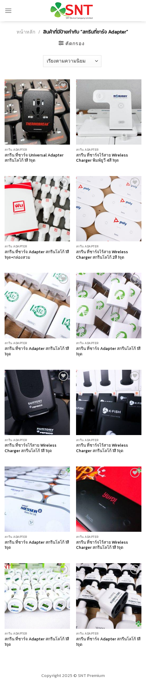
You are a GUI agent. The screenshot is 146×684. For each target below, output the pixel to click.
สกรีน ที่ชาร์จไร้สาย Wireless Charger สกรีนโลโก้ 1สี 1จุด (31, 448)
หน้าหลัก (25, 31)
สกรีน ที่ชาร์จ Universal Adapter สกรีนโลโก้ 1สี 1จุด (34, 158)
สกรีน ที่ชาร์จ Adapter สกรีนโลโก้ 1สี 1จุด (37, 351)
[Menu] (8, 10)
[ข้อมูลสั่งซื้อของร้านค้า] (72, 61)
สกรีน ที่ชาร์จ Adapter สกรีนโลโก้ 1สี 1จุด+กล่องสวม (37, 254)
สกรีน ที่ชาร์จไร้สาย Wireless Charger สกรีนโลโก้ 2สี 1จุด (102, 254)
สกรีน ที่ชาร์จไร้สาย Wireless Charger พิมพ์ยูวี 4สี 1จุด (102, 158)
